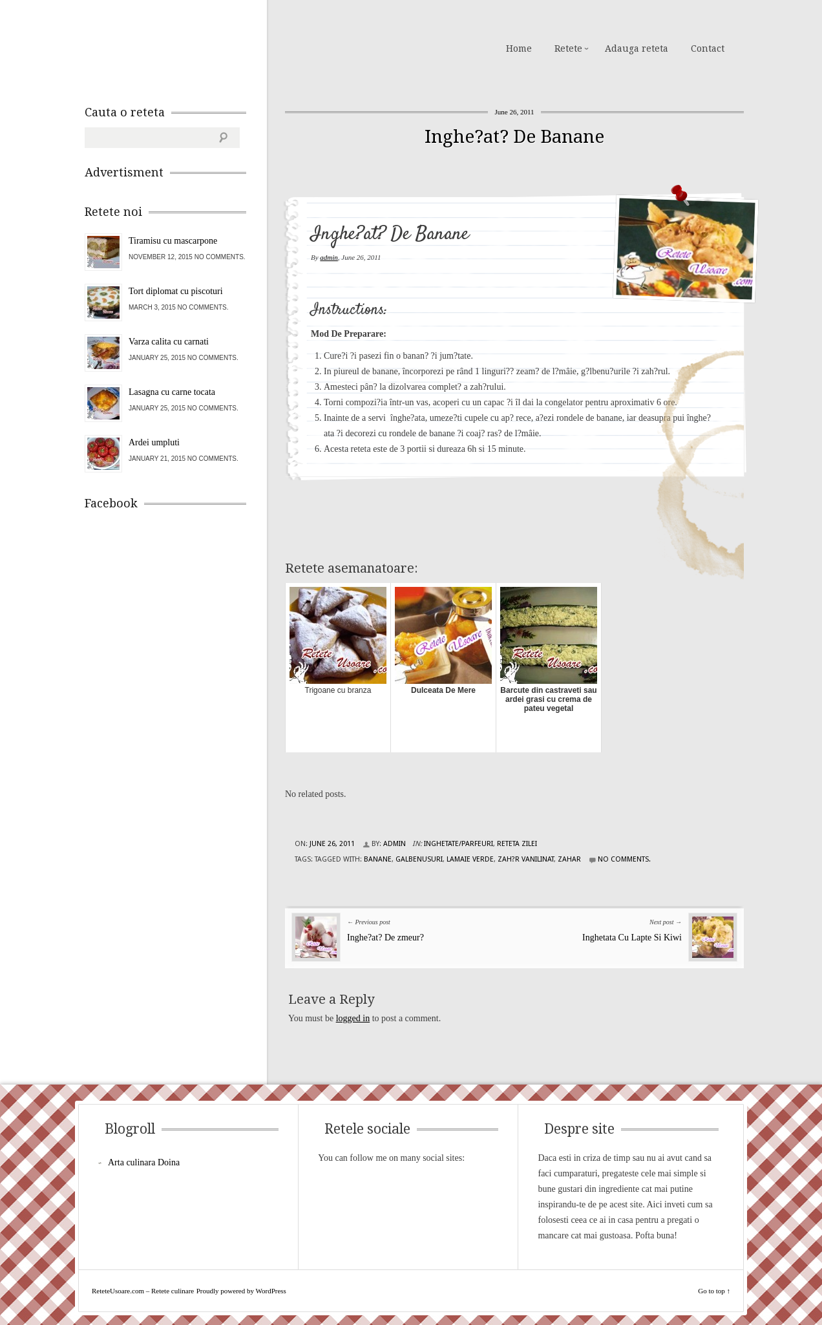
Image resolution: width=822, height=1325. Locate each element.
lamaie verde (470, 859)
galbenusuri (419, 859)
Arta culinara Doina (144, 1162)
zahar (569, 859)
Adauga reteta (636, 48)
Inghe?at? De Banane (514, 136)
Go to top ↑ (714, 1291)
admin (329, 257)
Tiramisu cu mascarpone (173, 241)
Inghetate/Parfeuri (458, 844)
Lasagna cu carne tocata (172, 392)
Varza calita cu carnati (169, 341)
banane (378, 859)
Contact (707, 48)
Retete (568, 48)
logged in (353, 1018)
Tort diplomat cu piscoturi (176, 291)
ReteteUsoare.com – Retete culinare (177, 47)
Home (519, 48)
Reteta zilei (517, 844)
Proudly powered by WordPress (241, 1291)
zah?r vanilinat (526, 859)
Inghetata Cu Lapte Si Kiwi (632, 937)
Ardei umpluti (154, 442)
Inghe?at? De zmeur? (385, 937)
